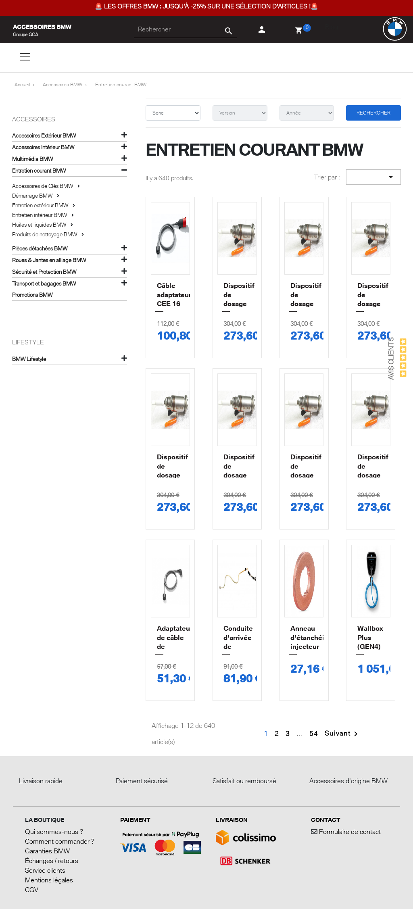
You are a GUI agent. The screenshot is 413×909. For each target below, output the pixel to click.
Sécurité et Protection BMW (44, 272)
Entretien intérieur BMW (40, 215)
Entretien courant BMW (39, 170)
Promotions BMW (32, 295)
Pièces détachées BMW (39, 248)
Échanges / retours (51, 861)
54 (313, 734)
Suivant (343, 733)
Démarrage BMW (33, 195)
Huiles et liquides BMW (39, 224)
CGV (31, 890)
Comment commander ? (59, 841)
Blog (331, 27)
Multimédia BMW (32, 159)
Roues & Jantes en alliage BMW (49, 260)
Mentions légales (49, 880)
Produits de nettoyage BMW (45, 234)
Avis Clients (391, 359)
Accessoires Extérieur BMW (44, 135)
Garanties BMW (47, 851)
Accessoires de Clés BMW (43, 186)
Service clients (45, 870)
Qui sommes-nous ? (54, 832)
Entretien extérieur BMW (40, 205)
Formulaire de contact (349, 832)
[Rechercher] (185, 29)
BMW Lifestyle (29, 359)
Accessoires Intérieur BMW (43, 147)
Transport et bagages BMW (44, 283)
